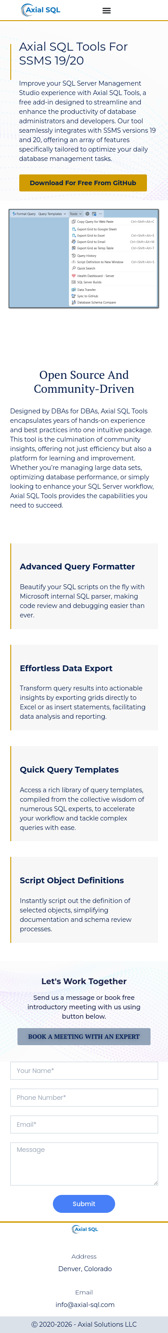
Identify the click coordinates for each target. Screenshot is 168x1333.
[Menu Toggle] (106, 10)
